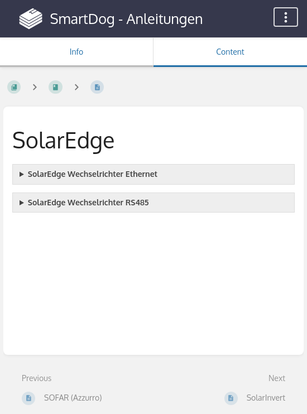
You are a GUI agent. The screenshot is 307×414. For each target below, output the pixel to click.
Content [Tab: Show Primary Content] (230, 51)
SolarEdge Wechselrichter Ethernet (92, 174)
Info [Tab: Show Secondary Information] (77, 51)
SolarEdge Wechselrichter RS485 (88, 202)
